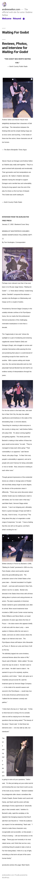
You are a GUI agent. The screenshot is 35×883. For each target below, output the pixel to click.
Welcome (6, 18)
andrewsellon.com (11, 9)
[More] (24, 19)
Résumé (17, 18)
